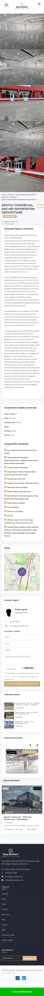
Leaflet (37, 590)
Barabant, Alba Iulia (10, 221)
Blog (3, 919)
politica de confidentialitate (12, 677)
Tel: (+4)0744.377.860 (22, 992)
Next (37, 745)
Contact (4, 925)
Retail (4, 899)
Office (4, 904)
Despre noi (5, 914)
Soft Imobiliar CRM (8, 973)
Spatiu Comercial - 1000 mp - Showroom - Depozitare (18, 818)
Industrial (5, 894)
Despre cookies (7, 940)
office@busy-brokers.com (19, 626)
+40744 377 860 (11, 873)
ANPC (4, 930)
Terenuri (5, 909)
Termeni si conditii (8, 935)
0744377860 (15, 621)
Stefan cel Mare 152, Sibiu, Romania (17, 869)
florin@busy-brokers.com (14, 876)
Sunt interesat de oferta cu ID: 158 (22, 659)
